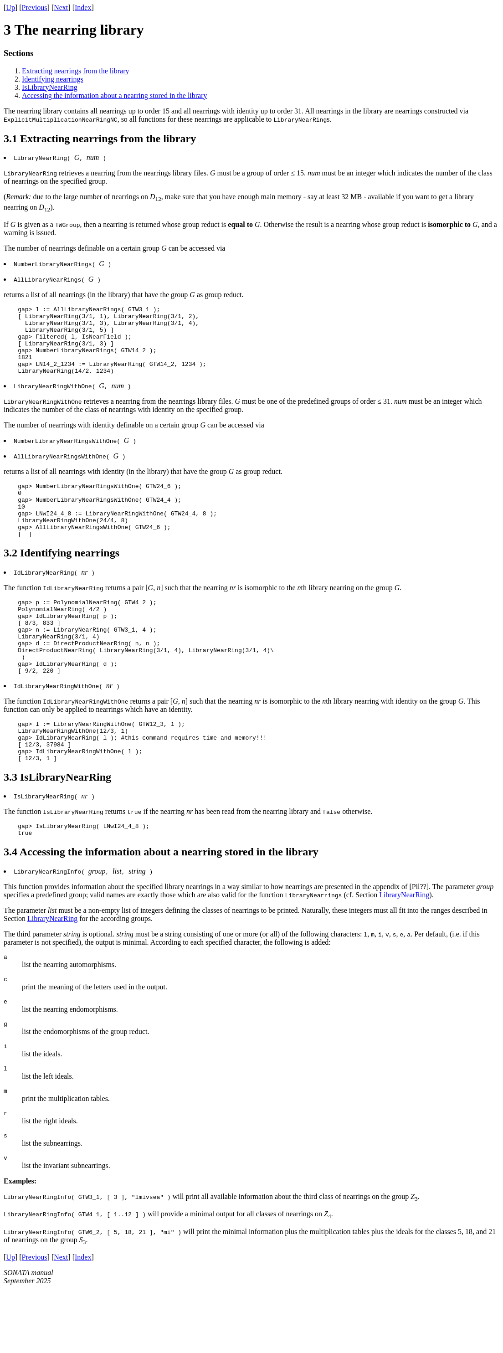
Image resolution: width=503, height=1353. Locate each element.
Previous (34, 7)
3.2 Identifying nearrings (61, 577)
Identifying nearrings (52, 79)
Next (61, 7)
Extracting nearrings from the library (75, 71)
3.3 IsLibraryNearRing (57, 825)
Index (83, 7)
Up (10, 7)
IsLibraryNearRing (49, 87)
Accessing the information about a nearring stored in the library (114, 95)
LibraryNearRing (404, 945)
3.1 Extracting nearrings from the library (100, 138)
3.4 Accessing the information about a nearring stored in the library (161, 902)
